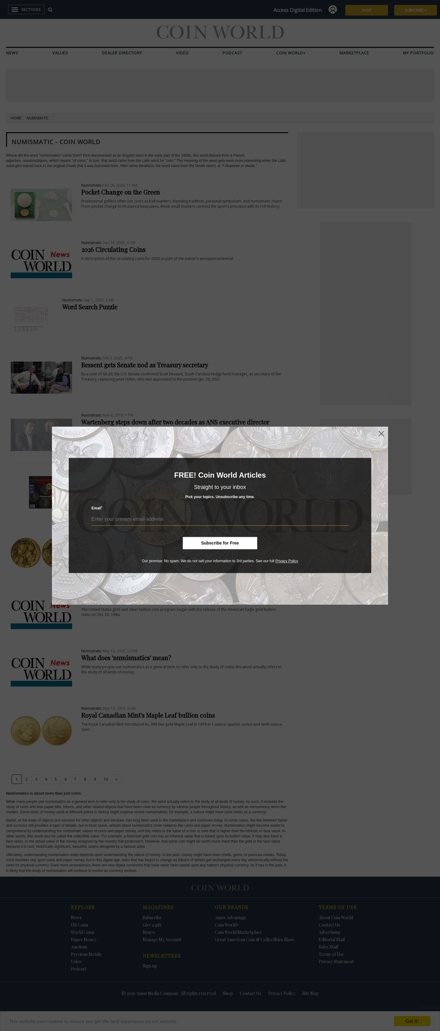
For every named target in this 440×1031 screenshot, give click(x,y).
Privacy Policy (286, 561)
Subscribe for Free (220, 543)
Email (96, 508)
